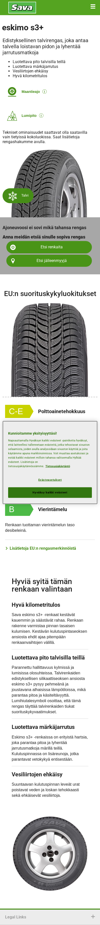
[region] (50, 462)
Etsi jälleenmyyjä (52, 260)
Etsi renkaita (52, 247)
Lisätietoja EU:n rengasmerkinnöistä (43, 548)
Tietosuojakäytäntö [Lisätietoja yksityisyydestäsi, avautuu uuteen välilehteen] (57, 466)
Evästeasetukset (50, 479)
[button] (93, 7)
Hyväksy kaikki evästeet (49, 492)
